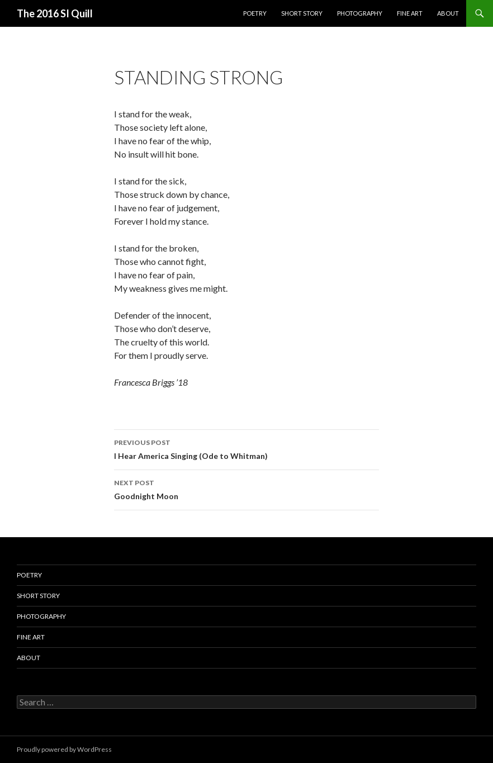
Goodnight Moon (246, 488)
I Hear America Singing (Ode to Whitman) (246, 448)
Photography (359, 13)
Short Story (302, 13)
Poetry (255, 13)
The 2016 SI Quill (55, 13)
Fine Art (410, 13)
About (448, 13)
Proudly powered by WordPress (64, 749)
